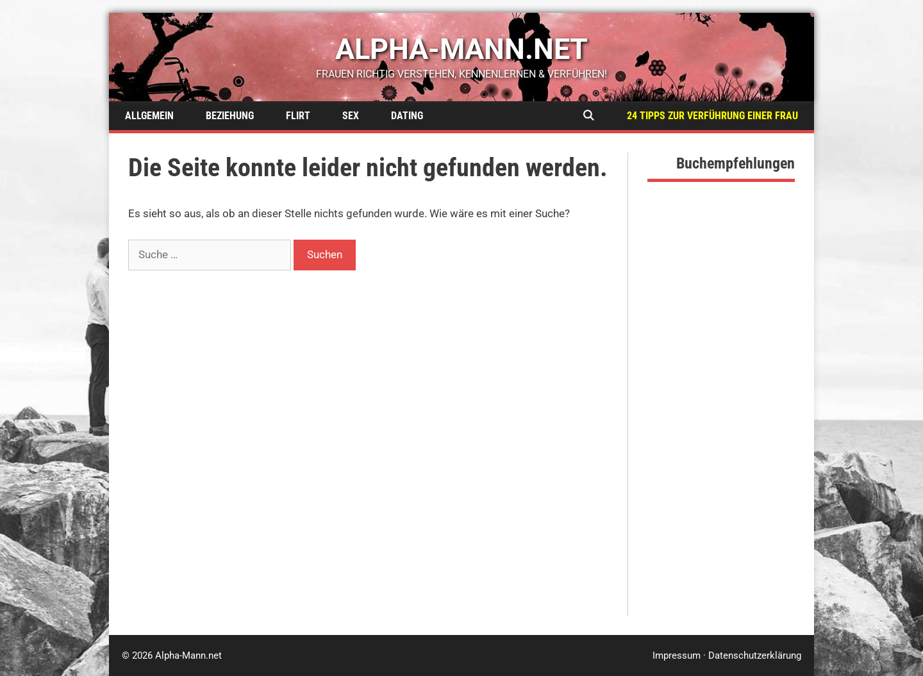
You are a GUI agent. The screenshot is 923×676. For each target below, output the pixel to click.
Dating (407, 116)
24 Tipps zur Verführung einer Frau (712, 116)
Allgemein (149, 116)
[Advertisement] (721, 423)
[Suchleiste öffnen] (588, 115)
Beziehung (230, 116)
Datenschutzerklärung (754, 655)
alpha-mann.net (461, 49)
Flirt (298, 116)
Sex (350, 116)
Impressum (677, 655)
